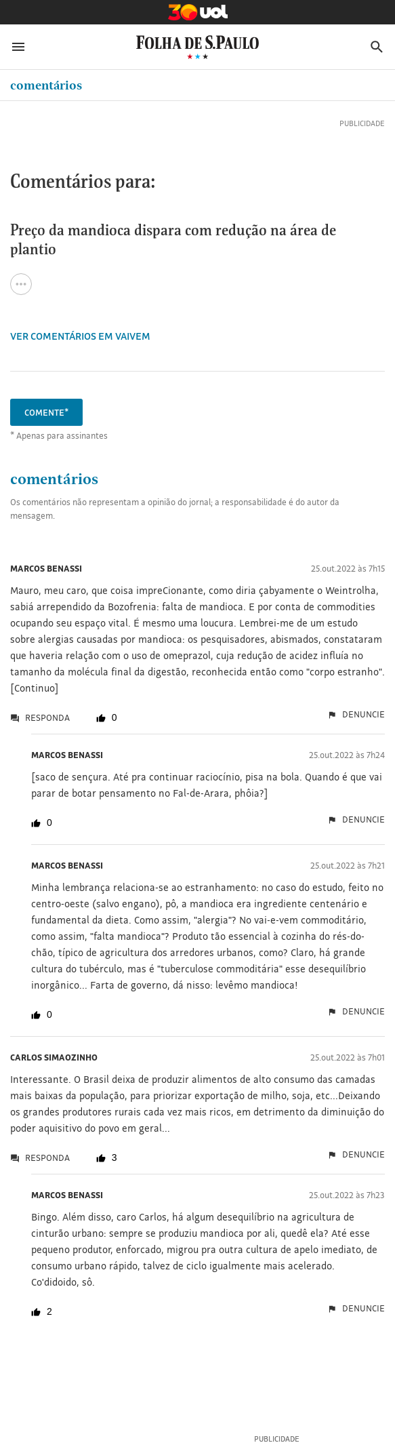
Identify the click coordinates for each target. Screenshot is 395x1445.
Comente (46, 412)
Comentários (46, 85)
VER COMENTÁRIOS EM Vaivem (80, 336)
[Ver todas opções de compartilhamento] (21, 284)
